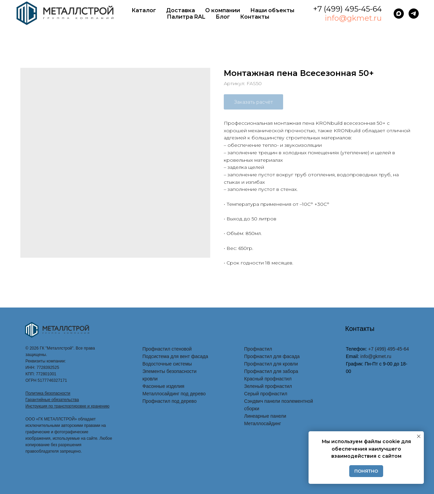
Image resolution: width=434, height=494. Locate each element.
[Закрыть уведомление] (418, 436)
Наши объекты (272, 10)
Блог (223, 17)
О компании (222, 10)
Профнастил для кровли (271, 364)
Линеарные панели (265, 416)
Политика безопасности (47, 393)
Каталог (144, 10)
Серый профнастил (265, 393)
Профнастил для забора (271, 371)
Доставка (180, 10)
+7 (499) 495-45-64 (347, 9)
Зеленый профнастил (268, 386)
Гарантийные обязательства (52, 399)
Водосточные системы (167, 364)
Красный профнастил (268, 378)
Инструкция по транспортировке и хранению (67, 406)
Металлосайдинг (262, 423)
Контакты (254, 17)
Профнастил (258, 349)
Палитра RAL (186, 17)
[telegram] (414, 13)
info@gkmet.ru (353, 18)
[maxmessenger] (399, 13)
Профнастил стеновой (167, 349)
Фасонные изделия (163, 386)
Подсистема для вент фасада (175, 356)
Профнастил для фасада (272, 356)
